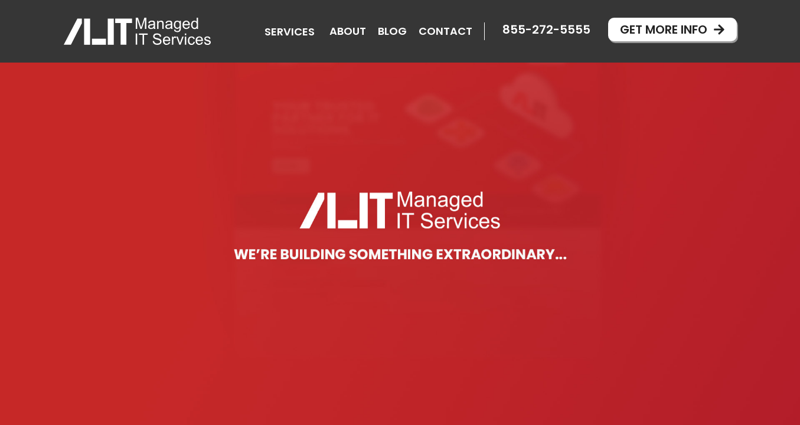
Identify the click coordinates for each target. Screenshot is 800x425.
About (347, 31)
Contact (445, 31)
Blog (392, 31)
